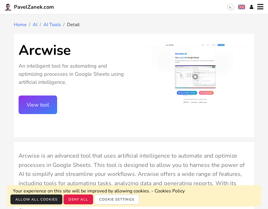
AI (35, 24)
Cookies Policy (170, 191)
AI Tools (52, 24)
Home (20, 24)
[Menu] (260, 7)
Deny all (78, 199)
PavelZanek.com (29, 6)
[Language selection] (242, 7)
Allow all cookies (36, 199)
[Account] (251, 7)
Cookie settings (116, 199)
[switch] (230, 6)
